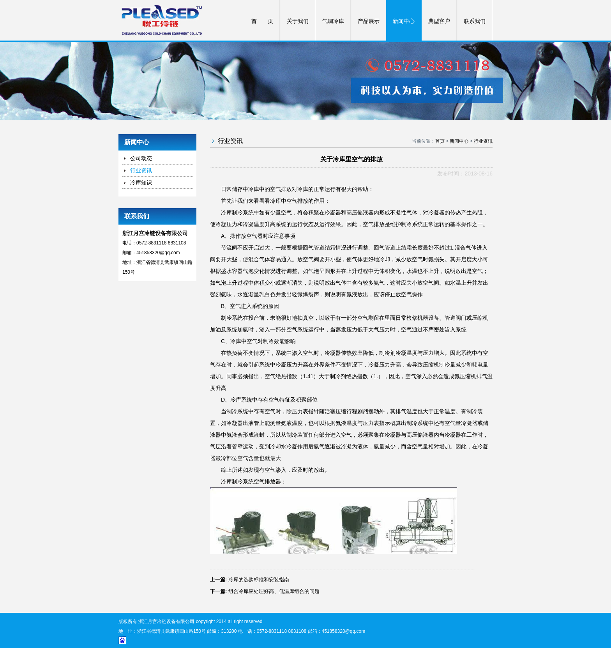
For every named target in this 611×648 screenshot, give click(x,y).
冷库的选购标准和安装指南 (258, 579)
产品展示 (369, 21)
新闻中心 (404, 21)
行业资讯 (141, 170)
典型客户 (439, 21)
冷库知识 (141, 182)
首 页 (262, 21)
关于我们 (298, 21)
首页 (440, 141)
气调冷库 (333, 21)
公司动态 (141, 158)
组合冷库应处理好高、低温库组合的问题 (274, 591)
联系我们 (475, 21)
